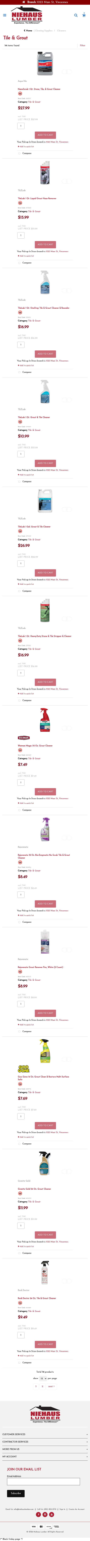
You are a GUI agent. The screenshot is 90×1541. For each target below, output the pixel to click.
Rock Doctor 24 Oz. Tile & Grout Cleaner (37, 1298)
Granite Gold (24, 1181)
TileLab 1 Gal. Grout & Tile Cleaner (34, 527)
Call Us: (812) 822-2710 (46, 1509)
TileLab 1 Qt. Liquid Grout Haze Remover (37, 199)
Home (28, 31)
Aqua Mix (22, 81)
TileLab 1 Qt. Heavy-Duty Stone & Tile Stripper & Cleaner (44, 636)
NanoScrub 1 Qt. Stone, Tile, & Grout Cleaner (39, 89)
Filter (82, 45)
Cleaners (61, 31)
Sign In (62, 1509)
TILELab (22, 191)
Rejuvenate (23, 847)
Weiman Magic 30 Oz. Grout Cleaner (35, 746)
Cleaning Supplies (43, 31)
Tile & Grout (34, 102)
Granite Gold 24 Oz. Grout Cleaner (34, 1189)
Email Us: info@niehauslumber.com (20, 1509)
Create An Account (77, 1509)
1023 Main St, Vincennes (57, 142)
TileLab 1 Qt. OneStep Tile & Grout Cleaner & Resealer (43, 308)
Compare (24, 153)
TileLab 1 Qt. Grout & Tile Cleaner (34, 417)
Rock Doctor (23, 1290)
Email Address (14, 1476)
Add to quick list (26, 147)
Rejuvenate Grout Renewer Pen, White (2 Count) (40, 967)
